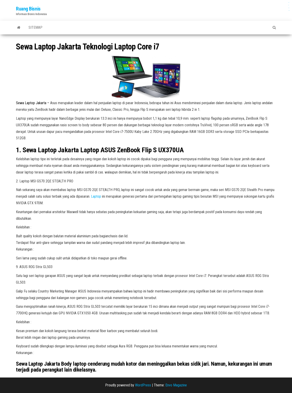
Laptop (96, 196)
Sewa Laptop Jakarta (31, 103)
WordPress (143, 385)
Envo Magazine (176, 385)
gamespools (288, 2)
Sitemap (35, 27)
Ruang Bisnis (28, 9)
